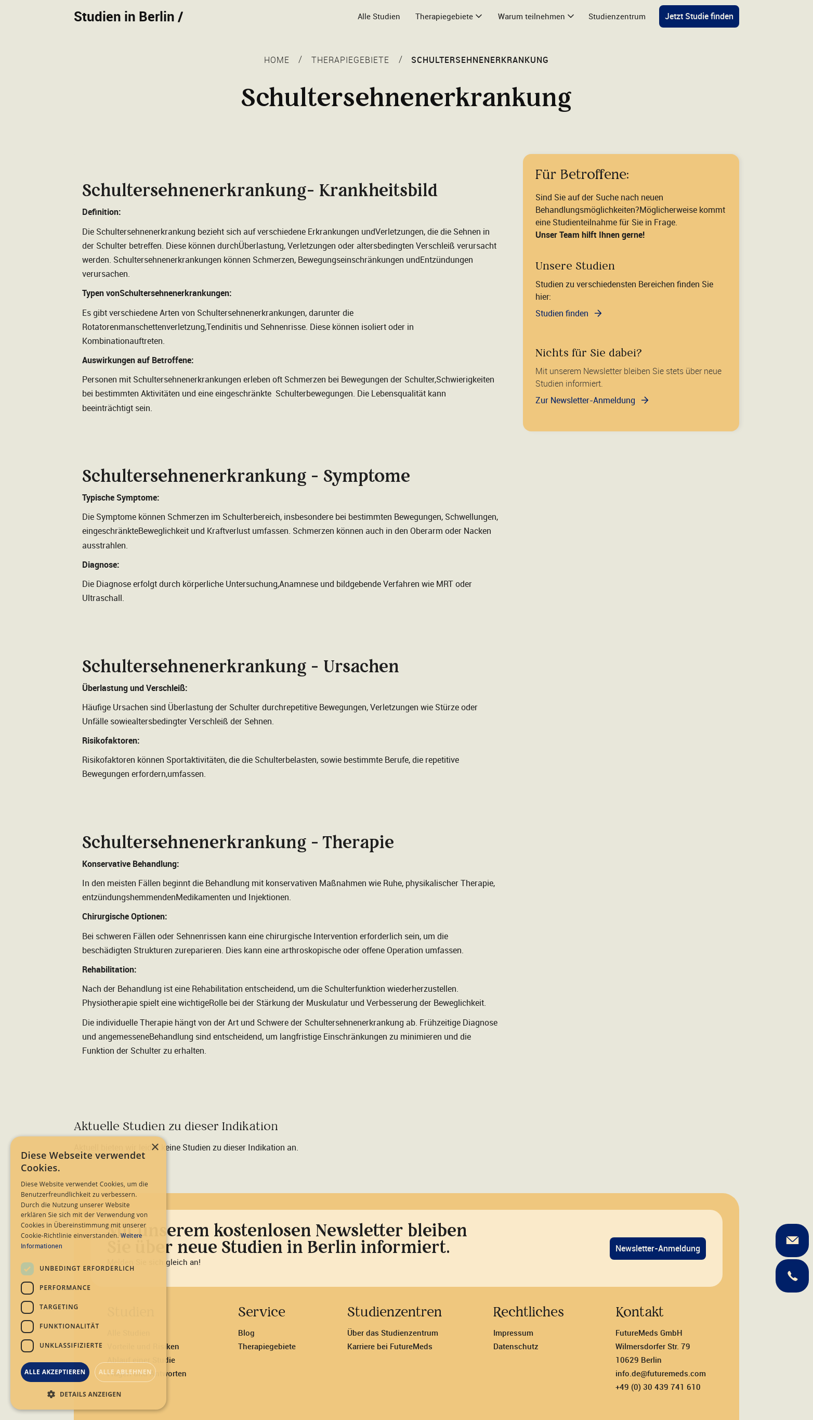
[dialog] (88, 1273)
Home (277, 60)
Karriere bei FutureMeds (389, 1346)
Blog (246, 1332)
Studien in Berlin (128, 16)
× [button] (155, 1148)
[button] (448, 16)
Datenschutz (516, 1346)
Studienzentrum (617, 16)
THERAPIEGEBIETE (350, 60)
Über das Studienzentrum (392, 1332)
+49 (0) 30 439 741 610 (658, 1386)
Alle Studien (379, 16)
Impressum (513, 1332)
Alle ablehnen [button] (125, 1371)
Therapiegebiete (267, 1346)
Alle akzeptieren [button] (55, 1371)
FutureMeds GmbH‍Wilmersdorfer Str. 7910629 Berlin (652, 1346)
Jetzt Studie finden (699, 16)
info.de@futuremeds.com (660, 1373)
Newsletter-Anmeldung (657, 1248)
